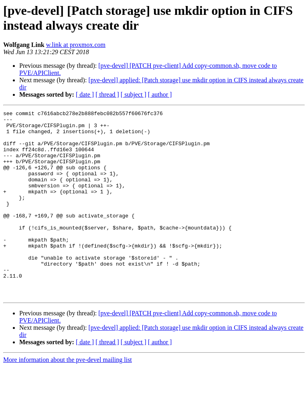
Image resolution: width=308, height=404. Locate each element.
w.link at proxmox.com (75, 44)
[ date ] (85, 94)
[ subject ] (133, 94)
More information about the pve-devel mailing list (67, 397)
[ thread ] (107, 94)
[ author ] (160, 94)
